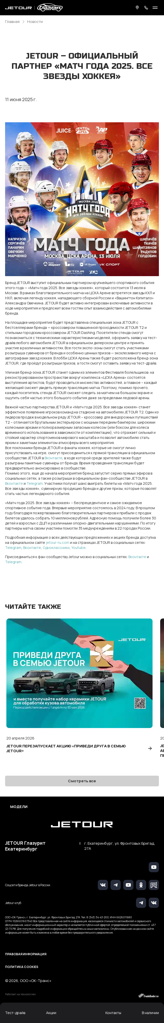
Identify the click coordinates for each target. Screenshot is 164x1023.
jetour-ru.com (57, 542)
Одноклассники (56, 547)
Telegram (34, 483)
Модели (19, 806)
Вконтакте (53, 457)
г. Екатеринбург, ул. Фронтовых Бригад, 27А (119, 846)
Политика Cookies (21, 967)
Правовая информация (25, 954)
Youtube (78, 547)
